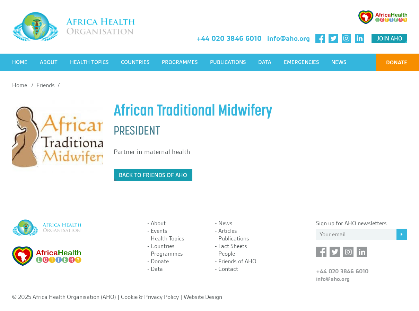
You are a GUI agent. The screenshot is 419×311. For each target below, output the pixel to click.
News (338, 62)
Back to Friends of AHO (153, 175)
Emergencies (301, 62)
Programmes (180, 62)
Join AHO (389, 38)
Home (19, 62)
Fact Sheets (232, 246)
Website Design (203, 297)
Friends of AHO (237, 261)
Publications (228, 62)
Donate (396, 62)
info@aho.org (288, 38)
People (226, 253)
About (49, 62)
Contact (228, 269)
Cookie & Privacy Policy (150, 297)
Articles (227, 231)
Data (264, 62)
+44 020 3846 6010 (229, 38)
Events (159, 231)
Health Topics (89, 62)
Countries (135, 62)
